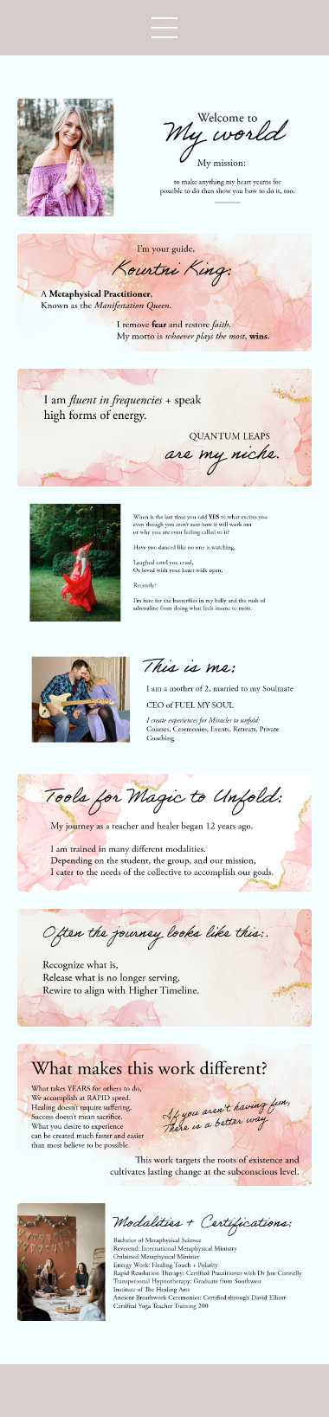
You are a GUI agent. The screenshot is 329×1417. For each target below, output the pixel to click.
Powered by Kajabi (165, 1390)
